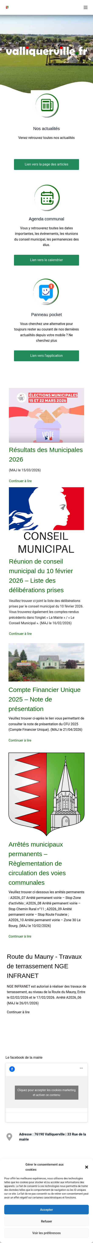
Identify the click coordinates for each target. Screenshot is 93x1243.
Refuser (46, 1221)
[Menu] (85, 7)
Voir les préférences (46, 1233)
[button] (87, 1167)
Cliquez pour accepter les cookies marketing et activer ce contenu (46, 1092)
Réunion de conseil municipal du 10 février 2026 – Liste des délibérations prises (41, 576)
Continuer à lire (20, 481)
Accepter (46, 1210)
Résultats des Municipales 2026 (46, 454)
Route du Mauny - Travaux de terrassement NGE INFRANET (44, 966)
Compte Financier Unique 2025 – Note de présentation (44, 699)
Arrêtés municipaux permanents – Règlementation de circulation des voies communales (37, 863)
